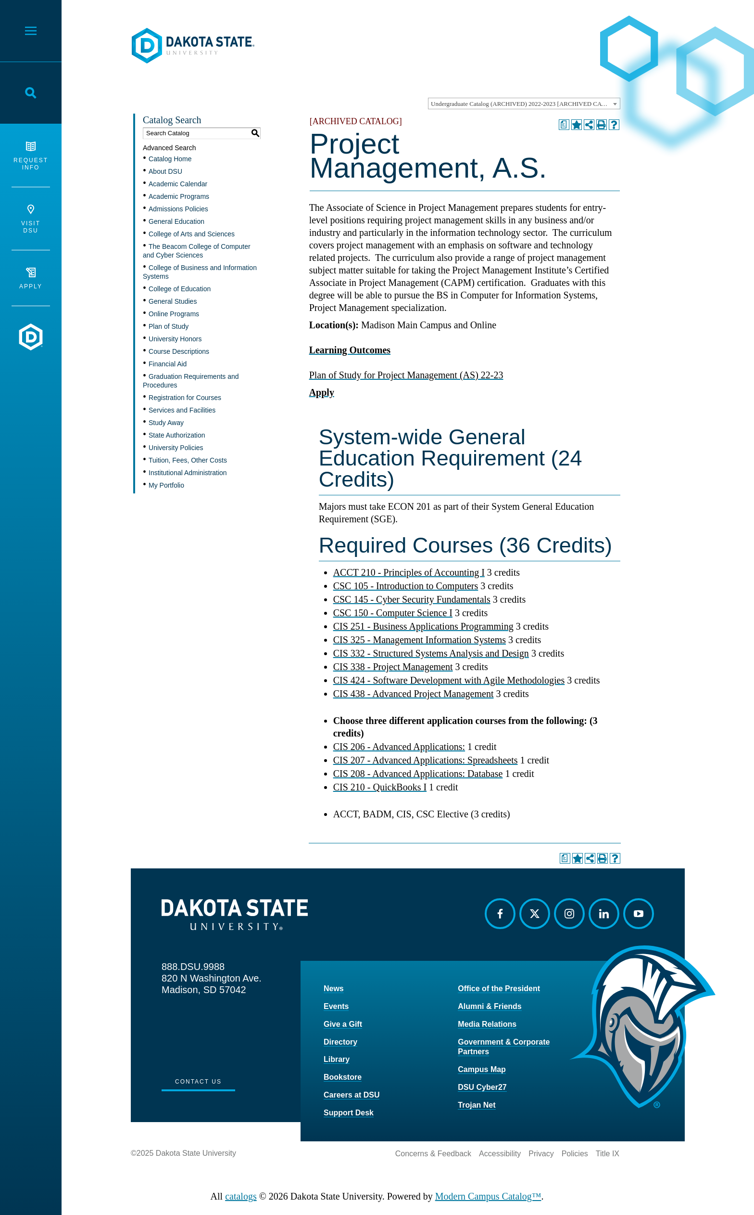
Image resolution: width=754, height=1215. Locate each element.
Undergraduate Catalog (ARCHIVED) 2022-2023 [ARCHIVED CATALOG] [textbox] (525, 103)
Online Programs (174, 314)
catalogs (241, 1196)
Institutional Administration (188, 473)
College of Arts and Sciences (192, 234)
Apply (30, 279)
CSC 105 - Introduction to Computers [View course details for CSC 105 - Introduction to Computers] (405, 586)
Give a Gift (343, 1024)
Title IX (607, 1154)
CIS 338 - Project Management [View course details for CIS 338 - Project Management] (393, 666)
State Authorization (177, 435)
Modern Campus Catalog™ (488, 1196)
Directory (340, 1042)
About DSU (165, 171)
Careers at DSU (352, 1095)
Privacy (540, 1154)
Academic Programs (179, 196)
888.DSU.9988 (193, 966)
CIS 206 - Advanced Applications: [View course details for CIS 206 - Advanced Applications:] (399, 746)
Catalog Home (170, 159)
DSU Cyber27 (482, 1087)
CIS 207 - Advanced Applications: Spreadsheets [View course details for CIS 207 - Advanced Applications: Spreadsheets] (425, 760)
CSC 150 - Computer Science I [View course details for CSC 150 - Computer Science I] (392, 613)
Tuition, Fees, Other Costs (188, 460)
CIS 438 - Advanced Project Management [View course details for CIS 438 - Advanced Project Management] (413, 693)
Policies (575, 1154)
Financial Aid (168, 364)
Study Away (166, 423)
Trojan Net (476, 1105)
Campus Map (482, 1069)
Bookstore (343, 1077)
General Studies (173, 301)
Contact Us (198, 1081)
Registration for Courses (185, 397)
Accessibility (500, 1154)
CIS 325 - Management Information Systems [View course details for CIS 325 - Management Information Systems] (419, 639)
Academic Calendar (178, 184)
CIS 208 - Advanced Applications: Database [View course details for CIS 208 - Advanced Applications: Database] (418, 773)
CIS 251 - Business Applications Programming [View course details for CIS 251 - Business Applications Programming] (423, 626)
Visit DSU (30, 219)
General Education (176, 221)
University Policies (176, 448)
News (334, 988)
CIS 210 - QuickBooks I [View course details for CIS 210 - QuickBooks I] (380, 787)
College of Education (180, 289)
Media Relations (487, 1024)
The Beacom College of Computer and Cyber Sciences (197, 251)
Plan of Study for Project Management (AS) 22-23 (406, 375)
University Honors (175, 339)
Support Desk (349, 1113)
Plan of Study (168, 326)
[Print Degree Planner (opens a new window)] (564, 124)
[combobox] (524, 103)
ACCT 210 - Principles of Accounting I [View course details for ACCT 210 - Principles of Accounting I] (409, 572)
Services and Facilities (182, 410)
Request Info (30, 156)
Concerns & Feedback (433, 1154)
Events (336, 1006)
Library (337, 1059)
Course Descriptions (179, 351)
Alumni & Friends (489, 1006)
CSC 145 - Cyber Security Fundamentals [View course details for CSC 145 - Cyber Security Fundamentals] (411, 599)
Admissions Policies (178, 209)
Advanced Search (169, 148)
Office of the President (499, 988)
